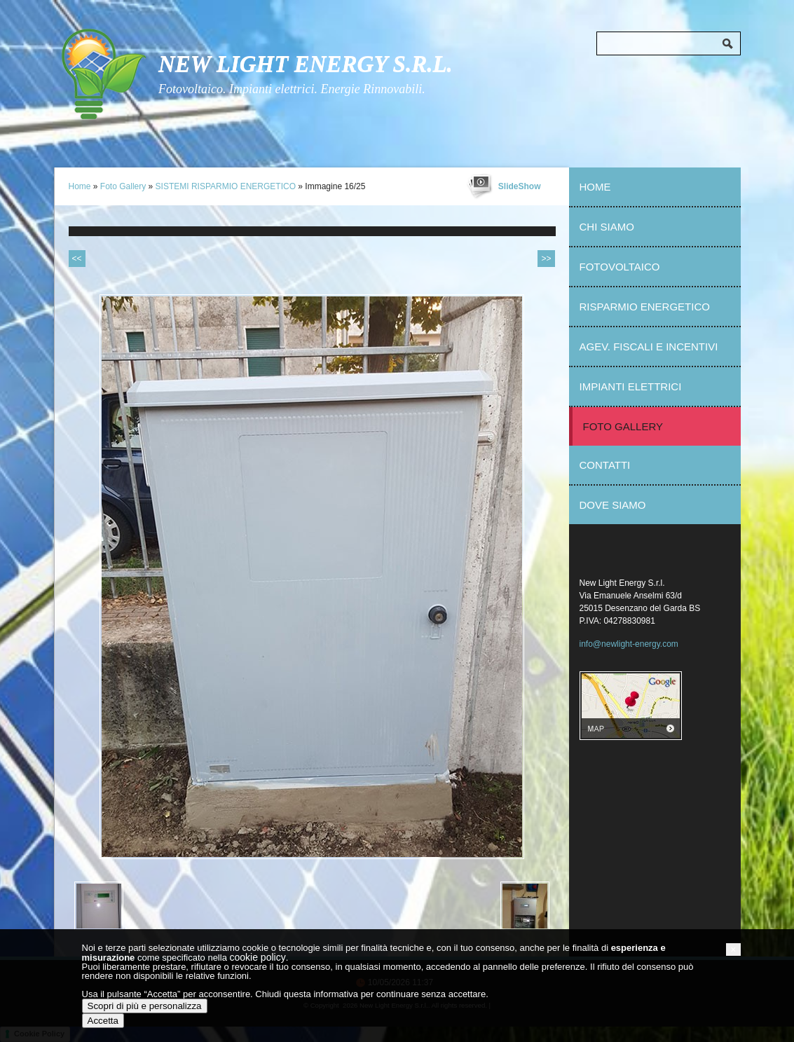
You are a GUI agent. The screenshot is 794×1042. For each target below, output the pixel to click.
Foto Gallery (123, 186)
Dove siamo (613, 505)
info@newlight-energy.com (629, 644)
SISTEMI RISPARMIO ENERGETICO (226, 186)
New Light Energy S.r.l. (305, 63)
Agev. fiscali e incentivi (649, 346)
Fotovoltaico (620, 267)
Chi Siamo (607, 227)
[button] (733, 949)
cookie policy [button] (257, 957)
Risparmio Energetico (645, 307)
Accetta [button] (103, 1020)
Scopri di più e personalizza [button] (145, 1006)
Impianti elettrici (631, 386)
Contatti (605, 465)
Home (80, 186)
